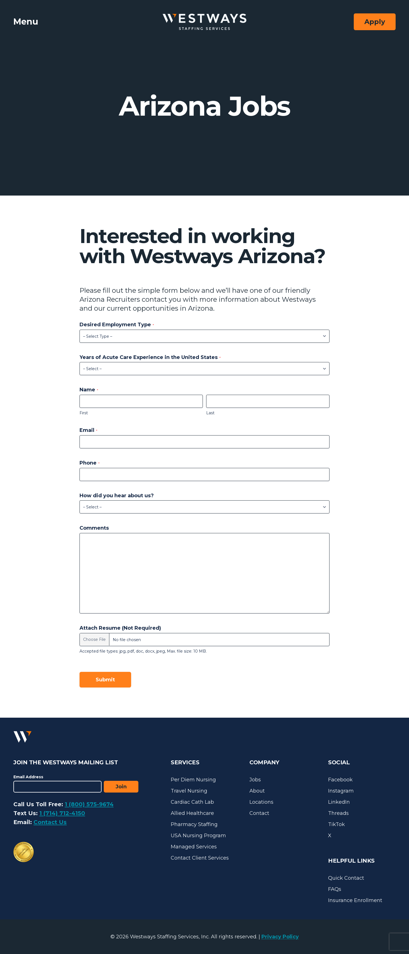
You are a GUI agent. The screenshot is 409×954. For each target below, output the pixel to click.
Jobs (255, 780)
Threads (338, 813)
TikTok (336, 824)
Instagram (341, 791)
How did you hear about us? (117, 496)
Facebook (340, 780)
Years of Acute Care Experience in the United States (150, 357)
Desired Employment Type (117, 325)
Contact (259, 813)
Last (210, 412)
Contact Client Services (200, 858)
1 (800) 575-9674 (89, 804)
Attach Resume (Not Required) (120, 628)
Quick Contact (346, 878)
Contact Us (50, 822)
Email (88, 430)
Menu (25, 21)
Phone (90, 463)
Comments (94, 528)
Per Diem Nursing (193, 780)
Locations (261, 802)
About (257, 791)
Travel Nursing (189, 791)
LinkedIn (339, 802)
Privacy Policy (280, 937)
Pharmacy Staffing (194, 824)
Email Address (28, 776)
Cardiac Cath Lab (192, 802)
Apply (374, 22)
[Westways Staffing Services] (204, 22)
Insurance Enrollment (355, 900)
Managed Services (194, 847)
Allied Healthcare (192, 813)
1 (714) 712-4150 (62, 813)
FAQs (334, 889)
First (84, 412)
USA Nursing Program (198, 835)
